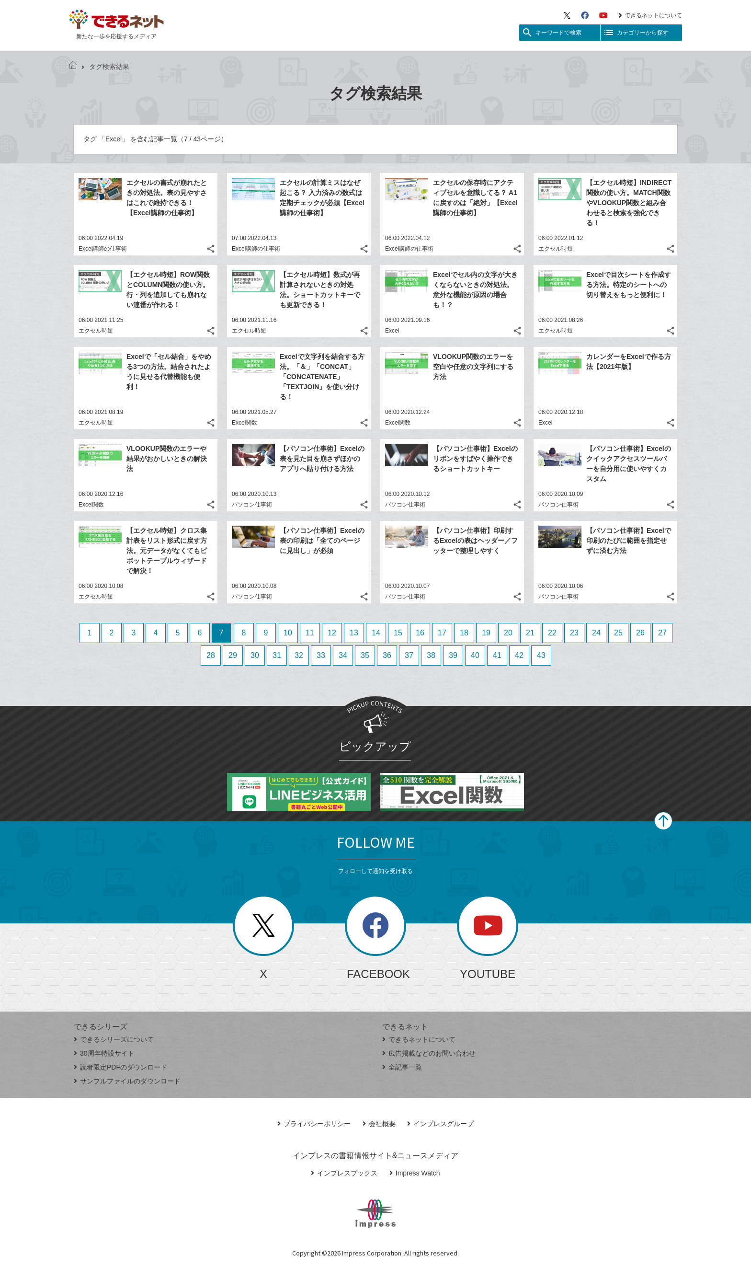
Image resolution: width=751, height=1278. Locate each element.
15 (398, 633)
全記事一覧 (402, 1067)
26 (640, 633)
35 (365, 655)
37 (409, 655)
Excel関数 (244, 422)
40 (475, 655)
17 (442, 633)
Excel (392, 330)
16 (420, 633)
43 (541, 655)
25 (618, 633)
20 (508, 633)
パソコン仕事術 (252, 504)
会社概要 (379, 1124)
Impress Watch (414, 1173)
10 (288, 633)
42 (519, 655)
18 (464, 633)
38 (431, 655)
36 (387, 655)
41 (497, 655)
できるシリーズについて (114, 1039)
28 (210, 655)
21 (530, 633)
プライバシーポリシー (314, 1124)
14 (376, 633)
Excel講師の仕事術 (103, 248)
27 (662, 633)
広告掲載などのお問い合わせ (429, 1053)
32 (299, 655)
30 (254, 655)
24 (596, 633)
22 (552, 633)
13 (354, 633)
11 (310, 633)
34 (343, 655)
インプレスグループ (440, 1124)
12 (332, 633)
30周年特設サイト (104, 1053)
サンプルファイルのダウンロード (127, 1081)
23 (574, 633)
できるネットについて (650, 15)
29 (232, 655)
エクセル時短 (555, 248)
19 (486, 633)
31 (277, 655)
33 (321, 655)
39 (453, 655)
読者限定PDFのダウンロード (120, 1067)
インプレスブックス (344, 1173)
